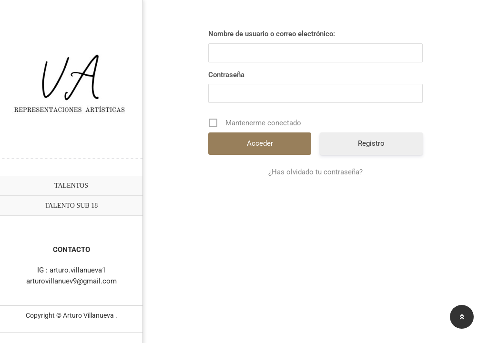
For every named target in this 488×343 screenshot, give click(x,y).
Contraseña (226, 75)
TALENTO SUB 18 (71, 205)
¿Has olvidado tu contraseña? (315, 172)
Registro (371, 143)
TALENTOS (71, 185)
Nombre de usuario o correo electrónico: (271, 34)
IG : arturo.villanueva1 (71, 270)
